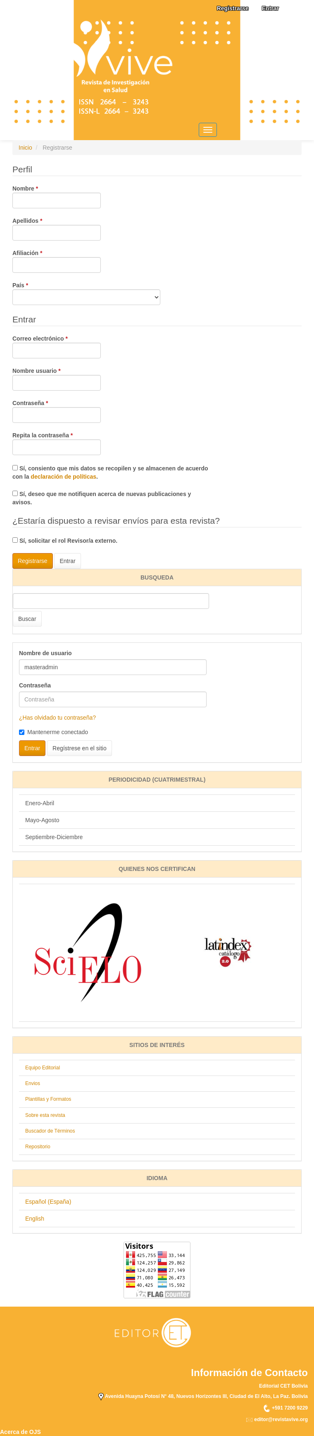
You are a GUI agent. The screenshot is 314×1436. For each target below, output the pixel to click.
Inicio (25, 147)
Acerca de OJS (20, 1432)
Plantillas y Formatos (48, 1099)
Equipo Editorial (42, 1068)
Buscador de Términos (50, 1131)
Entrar (270, 8)
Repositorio (37, 1147)
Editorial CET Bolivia (283, 1386)
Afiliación (56, 261)
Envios (32, 1083)
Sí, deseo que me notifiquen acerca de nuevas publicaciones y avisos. (101, 498)
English (34, 1218)
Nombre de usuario (45, 653)
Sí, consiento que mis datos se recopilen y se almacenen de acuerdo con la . (110, 472)
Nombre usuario (56, 379)
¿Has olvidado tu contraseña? (57, 717)
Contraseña (56, 411)
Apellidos (56, 229)
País (86, 293)
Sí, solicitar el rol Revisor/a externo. (64, 540)
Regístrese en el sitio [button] (79, 748)
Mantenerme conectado (53, 732)
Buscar (27, 618)
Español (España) (48, 1201)
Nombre (56, 196)
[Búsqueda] (111, 601)
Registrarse (233, 8)
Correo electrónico (56, 346)
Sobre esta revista (45, 1115)
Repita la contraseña (56, 443)
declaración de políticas (63, 476)
